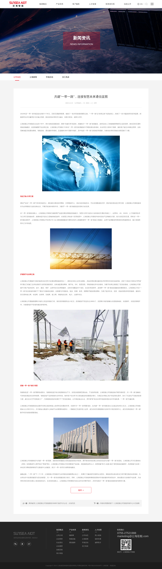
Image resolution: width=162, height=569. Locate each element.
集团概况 (43, 4)
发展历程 (59, 550)
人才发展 (92, 4)
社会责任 (59, 542)
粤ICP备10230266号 (95, 565)
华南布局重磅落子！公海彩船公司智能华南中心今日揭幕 (120, 503)
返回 (81, 490)
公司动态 (17, 77)
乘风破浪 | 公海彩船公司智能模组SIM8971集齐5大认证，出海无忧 (52, 503)
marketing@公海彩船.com (132, 536)
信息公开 (127, 4)
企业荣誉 (59, 539)
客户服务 (76, 4)
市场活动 (49, 77)
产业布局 (59, 4)
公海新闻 (33, 77)
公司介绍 (59, 535)
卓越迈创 (113, 565)
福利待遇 (98, 539)
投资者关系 (110, 4)
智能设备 (72, 539)
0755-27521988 (126, 532)
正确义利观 (40, 117)
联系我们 (120, 530)
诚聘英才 (98, 542)
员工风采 (65, 77)
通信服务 (72, 542)
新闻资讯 (85, 530)
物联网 (71, 535)
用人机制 (98, 535)
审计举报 (59, 553)
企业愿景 (59, 546)
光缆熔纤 (126, 301)
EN (141, 4)
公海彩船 (105, 565)
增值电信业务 (63, 294)
